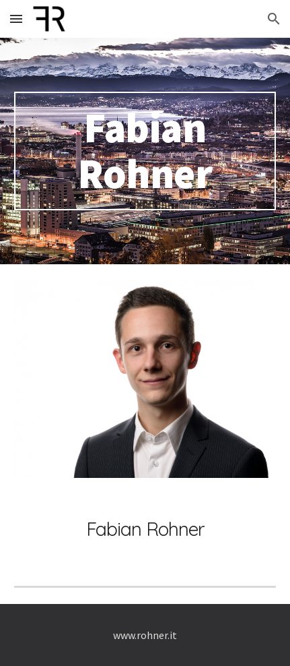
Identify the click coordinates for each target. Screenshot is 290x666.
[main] (145, 151)
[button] (16, 18)
